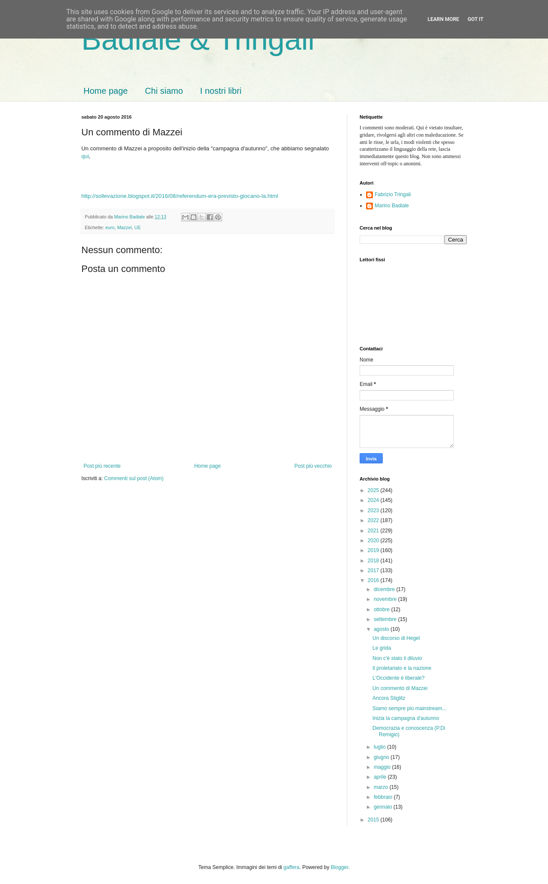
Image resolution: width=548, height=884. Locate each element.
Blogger (339, 867)
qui (85, 156)
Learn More (443, 19)
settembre (386, 619)
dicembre (385, 589)
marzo (382, 787)
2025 (374, 490)
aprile (381, 777)
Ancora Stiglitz (388, 698)
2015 (374, 820)
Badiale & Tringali (198, 39)
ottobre (382, 609)
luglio (380, 747)
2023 (374, 511)
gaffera (291, 867)
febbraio (384, 797)
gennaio (383, 807)
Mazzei (124, 227)
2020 (374, 541)
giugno (382, 757)
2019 (374, 550)
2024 (374, 500)
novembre (386, 599)
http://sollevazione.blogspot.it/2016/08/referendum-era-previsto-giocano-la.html (179, 196)
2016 (374, 580)
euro (110, 227)
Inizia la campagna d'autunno (405, 718)
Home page (105, 91)
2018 (374, 561)
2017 (374, 570)
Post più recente (102, 466)
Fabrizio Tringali (393, 194)
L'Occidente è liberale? (398, 678)
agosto (382, 629)
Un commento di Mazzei (400, 688)
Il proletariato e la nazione (401, 668)
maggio (383, 767)
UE (137, 227)
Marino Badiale (392, 206)
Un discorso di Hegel (396, 638)
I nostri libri (220, 91)
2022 (374, 520)
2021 (374, 531)
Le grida (381, 648)
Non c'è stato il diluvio (397, 658)
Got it (475, 19)
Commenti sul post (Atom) (134, 478)
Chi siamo (164, 91)
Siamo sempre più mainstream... (409, 708)
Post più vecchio (313, 466)
